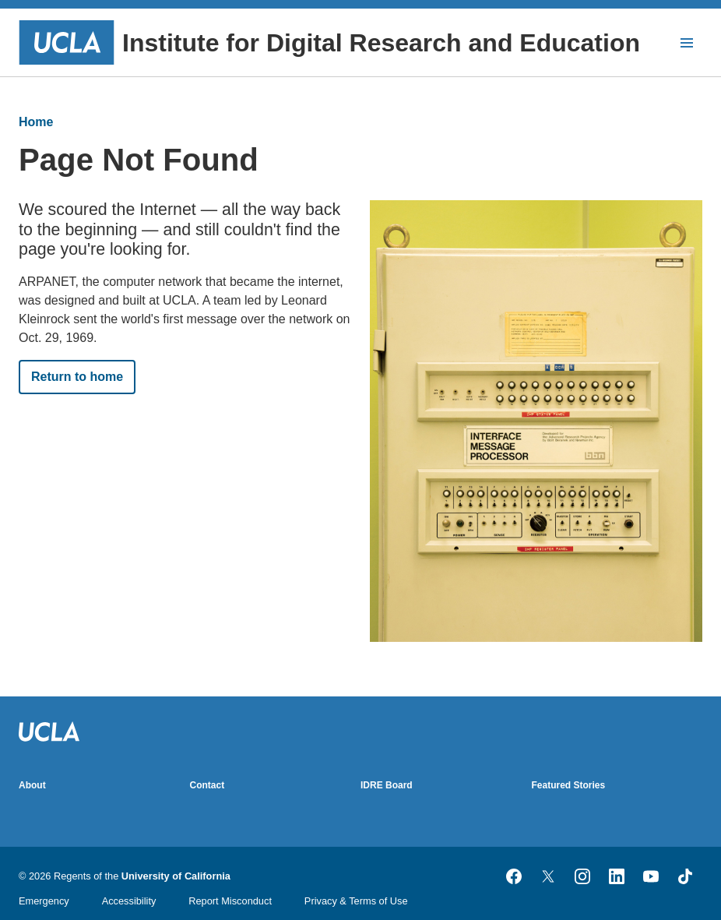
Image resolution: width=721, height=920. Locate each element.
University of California (175, 876)
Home (36, 122)
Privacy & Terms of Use (356, 901)
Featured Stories (569, 785)
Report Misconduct (230, 901)
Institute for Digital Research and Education (329, 42)
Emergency (44, 901)
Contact (207, 785)
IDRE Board (386, 785)
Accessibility (129, 901)
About (32, 785)
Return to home (77, 376)
